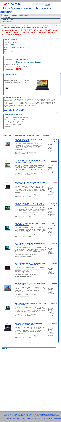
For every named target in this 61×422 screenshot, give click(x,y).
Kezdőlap (5, 15)
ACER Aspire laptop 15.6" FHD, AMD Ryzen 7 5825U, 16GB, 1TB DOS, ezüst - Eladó (30, 244)
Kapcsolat (14, 15)
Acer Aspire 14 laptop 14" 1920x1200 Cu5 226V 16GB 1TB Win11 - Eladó (29, 140)
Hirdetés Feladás (7, 17)
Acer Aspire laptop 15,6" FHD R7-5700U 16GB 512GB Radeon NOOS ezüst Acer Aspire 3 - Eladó (30, 204)
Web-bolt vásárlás (15, 110)
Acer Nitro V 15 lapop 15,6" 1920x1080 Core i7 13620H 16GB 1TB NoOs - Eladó (28, 324)
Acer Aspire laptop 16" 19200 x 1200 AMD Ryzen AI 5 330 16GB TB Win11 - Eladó (30, 284)
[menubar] (10, 15)
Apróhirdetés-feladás (11, 414)
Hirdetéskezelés (23, 414)
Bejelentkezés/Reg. (8, 19)
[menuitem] (6, 15)
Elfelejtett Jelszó (7, 21)
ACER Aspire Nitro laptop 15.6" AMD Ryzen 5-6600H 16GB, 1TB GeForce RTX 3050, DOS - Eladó (30, 264)
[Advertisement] (22, 385)
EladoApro (17, 25)
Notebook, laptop (26, 25)
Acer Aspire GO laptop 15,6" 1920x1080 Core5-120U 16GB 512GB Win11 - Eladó (30, 161)
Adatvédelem (41, 414)
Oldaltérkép (33, 414)
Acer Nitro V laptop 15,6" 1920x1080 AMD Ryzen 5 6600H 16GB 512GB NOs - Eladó (30, 183)
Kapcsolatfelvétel (52, 414)
